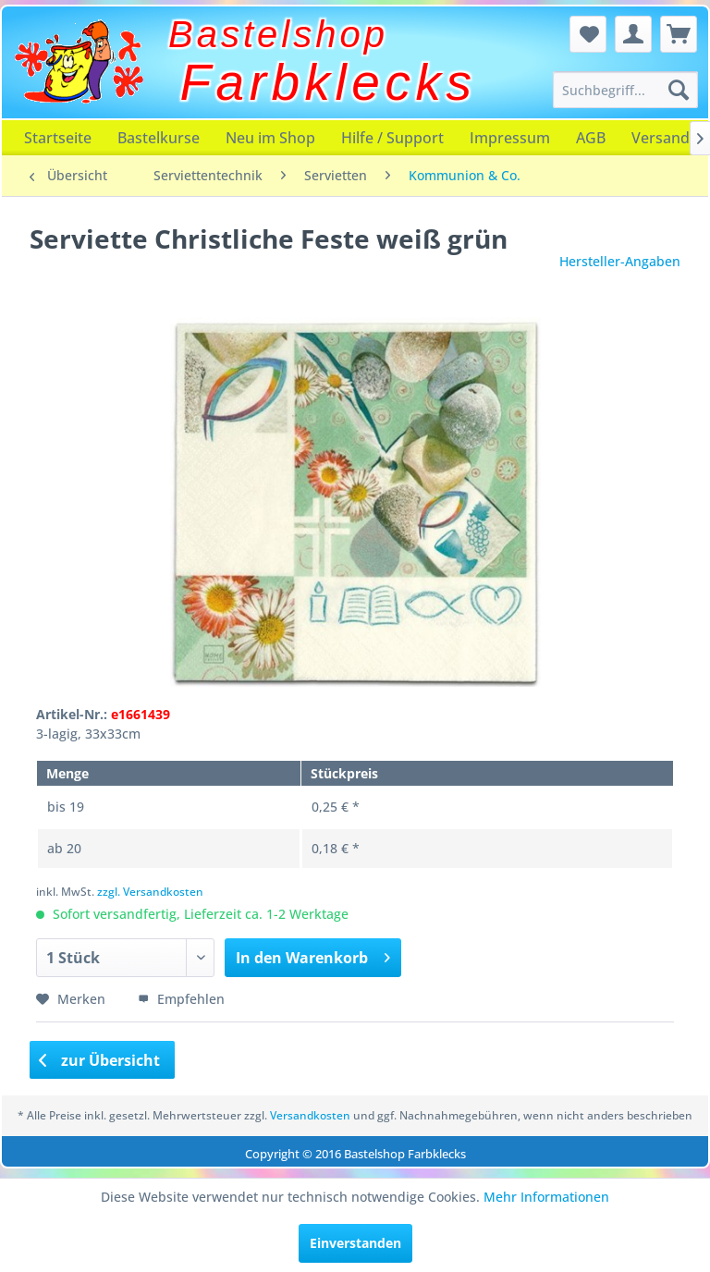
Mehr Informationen (546, 1196)
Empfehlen (181, 999)
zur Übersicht (100, 1060)
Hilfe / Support (392, 138)
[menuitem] (626, 89)
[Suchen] (678, 89)
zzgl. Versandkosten (150, 891)
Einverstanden (355, 1243)
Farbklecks (328, 82)
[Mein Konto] (633, 34)
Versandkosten (310, 1115)
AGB (591, 138)
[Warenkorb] (678, 34)
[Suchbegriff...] (626, 89)
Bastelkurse (158, 138)
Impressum (510, 138)
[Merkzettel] (587, 34)
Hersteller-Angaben (619, 261)
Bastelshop (278, 34)
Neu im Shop (270, 138)
